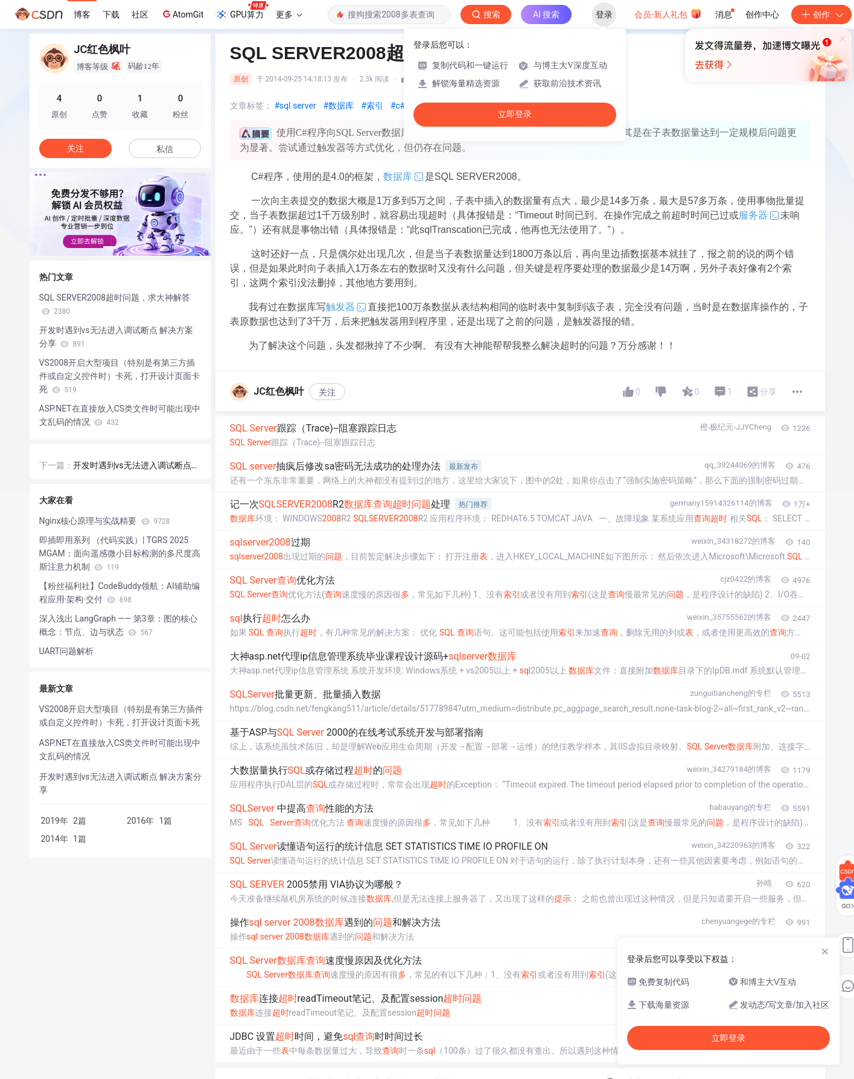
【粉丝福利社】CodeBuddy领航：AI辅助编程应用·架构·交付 (119, 592)
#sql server (295, 105)
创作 (821, 14)
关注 (327, 392)
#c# (398, 105)
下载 (111, 14)
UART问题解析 (66, 651)
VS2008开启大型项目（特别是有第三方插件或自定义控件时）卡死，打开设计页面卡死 (119, 376)
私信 (164, 149)
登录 (604, 14)
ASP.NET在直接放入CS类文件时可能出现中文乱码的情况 (120, 415)
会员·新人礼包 (667, 13)
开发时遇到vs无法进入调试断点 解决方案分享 (116, 336)
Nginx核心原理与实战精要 (104, 521)
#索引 (372, 105)
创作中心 (762, 14)
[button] (110, 247)
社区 (140, 14)
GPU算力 (241, 11)
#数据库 (338, 105)
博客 (82, 14)
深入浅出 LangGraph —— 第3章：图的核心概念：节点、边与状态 (118, 625)
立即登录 (515, 114)
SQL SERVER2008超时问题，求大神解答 (115, 304)
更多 (289, 14)
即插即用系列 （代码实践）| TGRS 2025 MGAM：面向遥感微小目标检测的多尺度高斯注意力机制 (119, 553)
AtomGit (182, 14)
